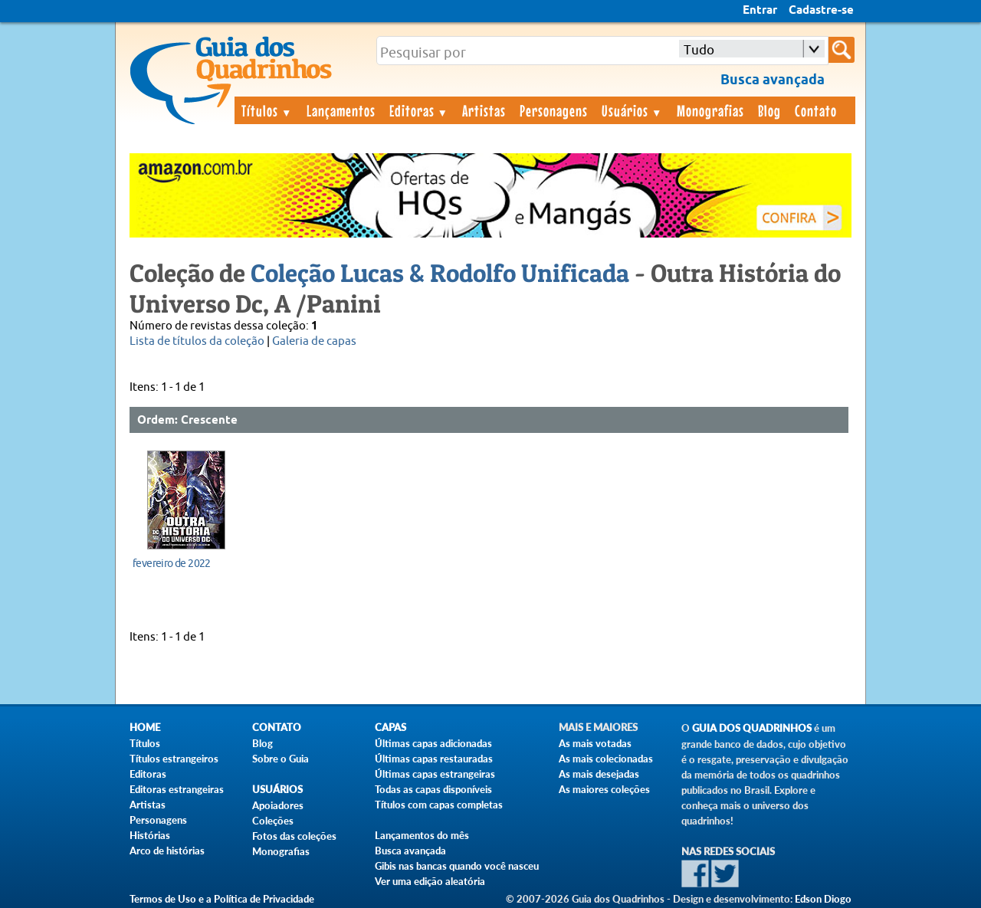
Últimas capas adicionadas (433, 743)
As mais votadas (595, 743)
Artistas (484, 110)
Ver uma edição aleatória (430, 881)
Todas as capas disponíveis (433, 789)
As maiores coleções (604, 789)
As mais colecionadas (606, 758)
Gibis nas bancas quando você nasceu (457, 866)
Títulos (267, 110)
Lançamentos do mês (422, 835)
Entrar (760, 10)
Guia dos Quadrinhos (752, 728)
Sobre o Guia (280, 758)
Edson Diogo (823, 899)
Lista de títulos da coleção (197, 341)
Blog (769, 110)
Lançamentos (341, 110)
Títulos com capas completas (439, 804)
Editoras (419, 110)
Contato (816, 110)
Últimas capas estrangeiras (435, 774)
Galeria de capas (314, 341)
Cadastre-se (821, 10)
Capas (390, 727)
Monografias (710, 110)
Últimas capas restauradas (434, 758)
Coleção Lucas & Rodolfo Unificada (440, 272)
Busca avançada (410, 850)
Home (145, 727)
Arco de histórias (167, 850)
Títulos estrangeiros (174, 758)
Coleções (273, 821)
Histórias (150, 835)
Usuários (632, 110)
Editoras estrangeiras (177, 789)
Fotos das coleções (294, 836)
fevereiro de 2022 (172, 563)
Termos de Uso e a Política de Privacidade (222, 899)
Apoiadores (277, 805)
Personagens (554, 110)
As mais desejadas (599, 774)
